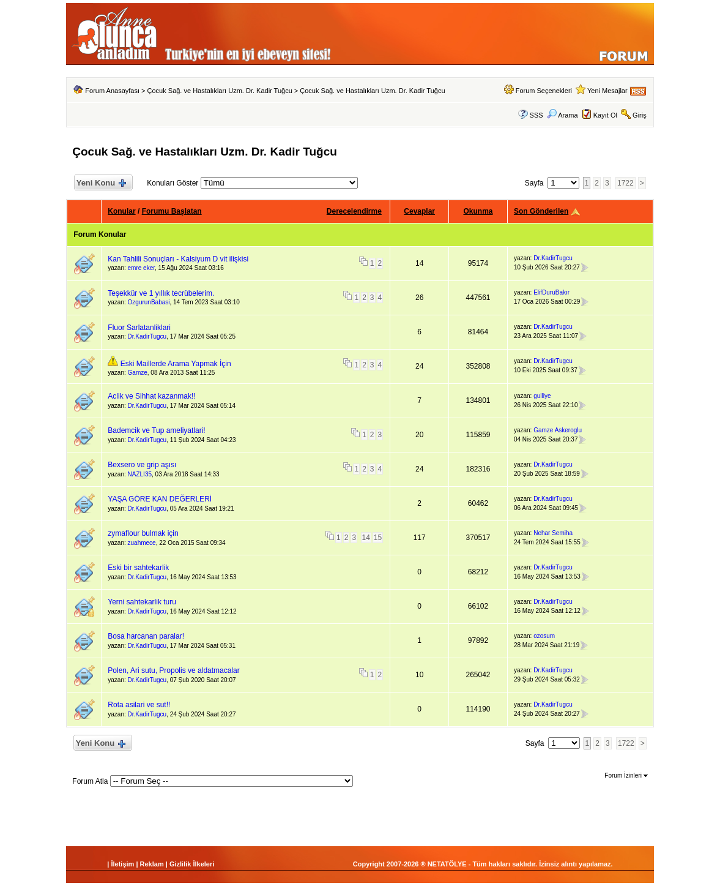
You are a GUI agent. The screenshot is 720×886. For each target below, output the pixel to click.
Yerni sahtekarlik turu (142, 602)
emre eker (141, 268)
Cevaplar (419, 211)
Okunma (478, 211)
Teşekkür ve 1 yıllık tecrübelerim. (161, 293)
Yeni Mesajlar (607, 90)
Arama (562, 115)
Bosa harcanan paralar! (146, 636)
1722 (625, 183)
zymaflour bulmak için (143, 533)
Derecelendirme (354, 211)
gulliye (542, 395)
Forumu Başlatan (172, 211)
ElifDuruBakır (551, 292)
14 (366, 537)
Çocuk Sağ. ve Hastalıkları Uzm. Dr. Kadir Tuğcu (219, 90)
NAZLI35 (140, 474)
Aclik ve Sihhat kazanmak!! (151, 396)
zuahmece (142, 542)
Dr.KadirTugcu (553, 258)
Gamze (137, 372)
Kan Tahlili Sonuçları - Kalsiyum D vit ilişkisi (178, 259)
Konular (121, 211)
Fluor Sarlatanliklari (139, 327)
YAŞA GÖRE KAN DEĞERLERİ (160, 499)
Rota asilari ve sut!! (139, 704)
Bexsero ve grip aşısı (142, 464)
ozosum (544, 636)
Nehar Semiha (553, 533)
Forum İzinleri (625, 775)
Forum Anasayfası (112, 90)
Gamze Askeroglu (557, 430)
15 (378, 537)
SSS (536, 115)
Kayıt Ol (605, 115)
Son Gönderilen (541, 211)
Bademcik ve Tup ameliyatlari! (156, 430)
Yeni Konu (100, 183)
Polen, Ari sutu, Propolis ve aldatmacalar (173, 670)
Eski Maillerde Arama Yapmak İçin (176, 363)
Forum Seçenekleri (544, 90)
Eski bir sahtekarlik (138, 567)
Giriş (640, 115)
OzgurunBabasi (149, 302)
